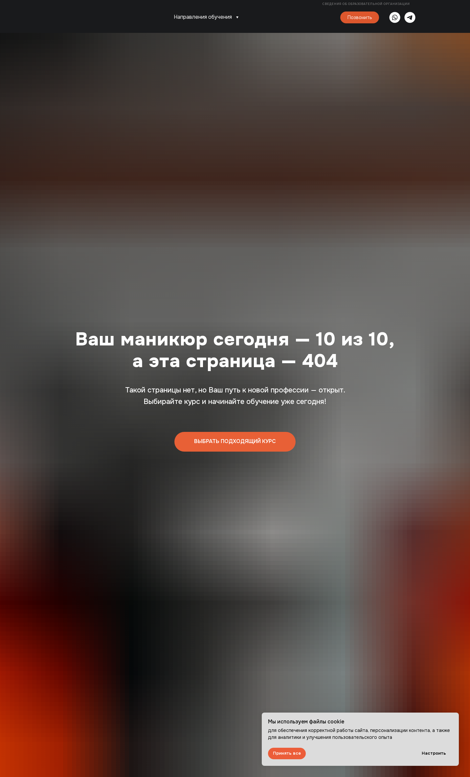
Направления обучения (203, 16)
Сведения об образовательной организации (367, 4)
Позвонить (359, 17)
